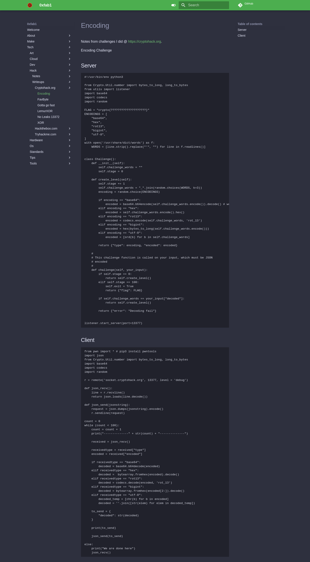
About (49, 36)
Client (241, 35)
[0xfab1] (29, 5)
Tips (50, 158)
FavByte (42, 99)
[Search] (204, 5)
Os (50, 146)
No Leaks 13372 (48, 117)
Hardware (50, 140)
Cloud (50, 59)
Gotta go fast (46, 105)
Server (242, 29)
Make (49, 41)
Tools (50, 163)
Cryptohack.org (53, 88)
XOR (40, 122)
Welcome (33, 29)
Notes (51, 76)
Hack (50, 70)
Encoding (43, 93)
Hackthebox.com (53, 128)
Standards (50, 152)
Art (50, 53)
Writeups (51, 82)
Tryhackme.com (53, 134)
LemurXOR (45, 111)
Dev (50, 65)
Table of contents (250, 24)
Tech (49, 47)
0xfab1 (32, 24)
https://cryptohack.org (144, 41)
